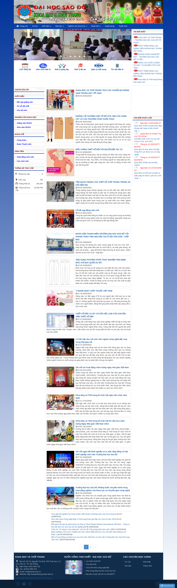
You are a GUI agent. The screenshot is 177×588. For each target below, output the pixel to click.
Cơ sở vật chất (23, 106)
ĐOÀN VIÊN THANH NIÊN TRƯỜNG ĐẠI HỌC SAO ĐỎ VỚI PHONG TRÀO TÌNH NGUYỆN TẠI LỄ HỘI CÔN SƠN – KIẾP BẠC (102, 237)
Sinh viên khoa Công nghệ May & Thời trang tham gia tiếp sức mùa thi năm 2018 (83, 519)
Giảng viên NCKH (24, 123)
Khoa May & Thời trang (42, 578)
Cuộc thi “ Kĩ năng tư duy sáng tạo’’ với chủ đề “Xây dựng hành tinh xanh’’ (80, 529)
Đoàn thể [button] (96, 27)
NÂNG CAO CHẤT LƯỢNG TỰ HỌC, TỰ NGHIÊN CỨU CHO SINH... (146, 65)
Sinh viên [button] (46, 27)
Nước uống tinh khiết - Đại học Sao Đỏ (87, 557)
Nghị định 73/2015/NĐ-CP (148, 123)
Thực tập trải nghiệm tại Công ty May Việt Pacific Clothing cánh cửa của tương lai (83, 514)
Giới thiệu (147, 562)
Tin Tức (128, 562)
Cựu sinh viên (23, 161)
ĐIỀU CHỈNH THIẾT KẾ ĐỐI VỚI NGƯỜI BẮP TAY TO (99, 149)
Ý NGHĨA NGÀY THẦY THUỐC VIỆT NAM (94, 291)
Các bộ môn (22, 110)
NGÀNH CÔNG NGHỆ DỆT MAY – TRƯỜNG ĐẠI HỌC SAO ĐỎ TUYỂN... (146, 56)
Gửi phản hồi (167, 586)
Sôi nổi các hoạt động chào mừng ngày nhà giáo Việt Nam (102, 367)
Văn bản (128, 566)
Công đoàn (21, 140)
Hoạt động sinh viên (25, 157)
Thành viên (147, 566)
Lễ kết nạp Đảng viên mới (87, 210)
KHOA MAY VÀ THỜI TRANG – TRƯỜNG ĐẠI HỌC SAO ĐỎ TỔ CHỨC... (147, 40)
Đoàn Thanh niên (24, 144)
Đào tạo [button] (60, 27)
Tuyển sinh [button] (123, 26)
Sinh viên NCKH (24, 127)
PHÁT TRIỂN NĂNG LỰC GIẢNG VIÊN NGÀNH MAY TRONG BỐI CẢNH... (147, 48)
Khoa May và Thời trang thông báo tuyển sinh (147, 80)
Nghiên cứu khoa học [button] (77, 27)
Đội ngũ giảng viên (25, 102)
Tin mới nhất (139, 32)
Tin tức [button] (35, 26)
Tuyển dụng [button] (109, 26)
